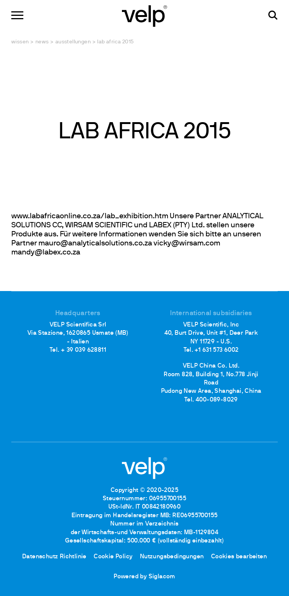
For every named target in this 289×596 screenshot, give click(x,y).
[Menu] (17, 15)
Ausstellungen (73, 42)
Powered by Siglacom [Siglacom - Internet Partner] (144, 576)
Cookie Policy (113, 556)
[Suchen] (273, 15)
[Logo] (144, 15)
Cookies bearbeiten (239, 556)
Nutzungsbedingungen (172, 556)
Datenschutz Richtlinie (54, 556)
